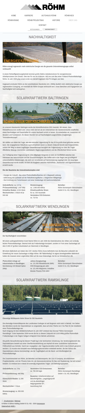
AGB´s (13, 406)
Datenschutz (6, 406)
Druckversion (8, 401)
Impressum (41, 403)
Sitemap (17, 401)
